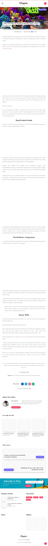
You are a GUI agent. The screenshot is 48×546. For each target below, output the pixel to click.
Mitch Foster (30, 332)
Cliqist (24, 3)
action (13, 376)
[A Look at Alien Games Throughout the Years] (3, 506)
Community (23, 373)
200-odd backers (9, 47)
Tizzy (15, 338)
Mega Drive (38, 376)
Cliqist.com (41, 364)
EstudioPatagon (28, 543)
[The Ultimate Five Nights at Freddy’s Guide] (3, 500)
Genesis (33, 376)
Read (27, 373)
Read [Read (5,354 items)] (41, 498)
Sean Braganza (15, 402)
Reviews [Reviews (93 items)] (28, 501)
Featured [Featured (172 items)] (36, 498)
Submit (28, 487)
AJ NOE (39, 334)
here (25, 368)
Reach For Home (23, 338)
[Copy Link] (24, 389)
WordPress (27, 541)
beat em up (17, 376)
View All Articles (15, 408)
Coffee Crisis (23, 376)
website (36, 356)
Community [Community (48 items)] (29, 498)
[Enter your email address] (34, 483)
